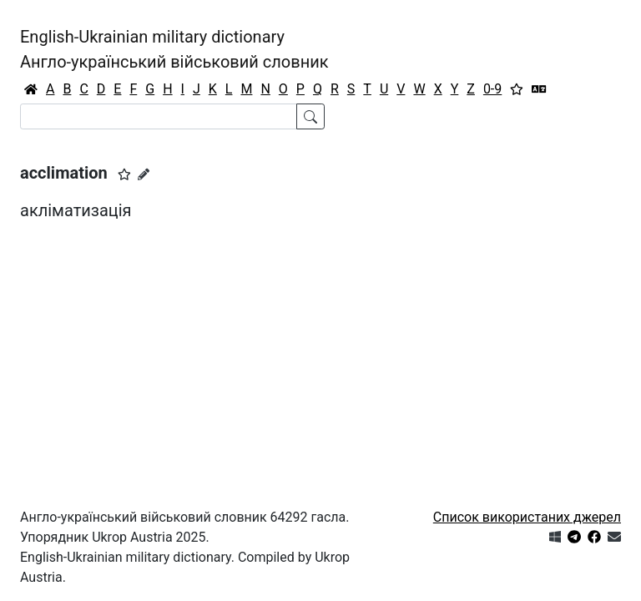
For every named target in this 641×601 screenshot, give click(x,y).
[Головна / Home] (31, 89)
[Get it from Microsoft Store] (555, 537)
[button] (124, 174)
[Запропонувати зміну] (143, 174)
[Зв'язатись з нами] (614, 537)
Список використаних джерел (527, 517)
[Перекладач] (539, 89)
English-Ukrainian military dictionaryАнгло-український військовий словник (174, 49)
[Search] (158, 116)
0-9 (492, 89)
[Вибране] (516, 89)
